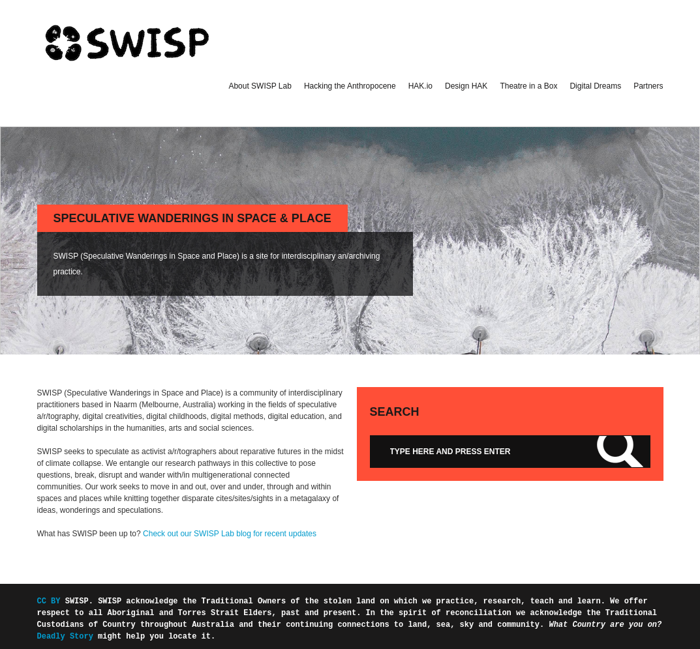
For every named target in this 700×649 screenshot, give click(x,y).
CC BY (51, 601)
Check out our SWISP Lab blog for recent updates (229, 533)
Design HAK (466, 86)
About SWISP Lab (260, 86)
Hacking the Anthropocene (350, 86)
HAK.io (420, 86)
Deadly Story (65, 636)
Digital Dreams (595, 86)
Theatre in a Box (528, 86)
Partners (648, 86)
